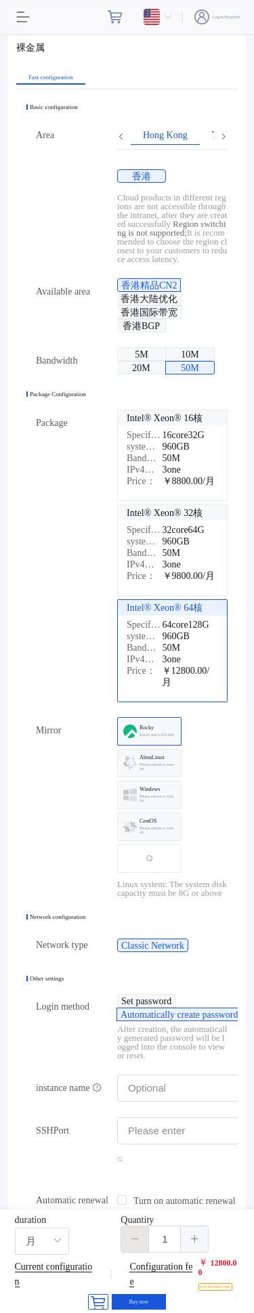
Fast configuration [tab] (50, 77)
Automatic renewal (72, 1200)
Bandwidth (56, 361)
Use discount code (215, 1287)
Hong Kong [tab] (165, 135)
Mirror (48, 730)
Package (52, 423)
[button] (135, 1239)
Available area (63, 291)
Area (45, 135)
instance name (69, 1088)
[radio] (141, 176)
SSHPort (52, 1130)
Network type (62, 945)
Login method (62, 1007)
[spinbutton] (165, 1239)
